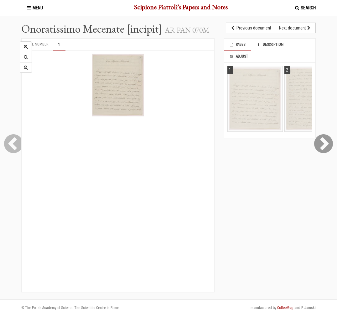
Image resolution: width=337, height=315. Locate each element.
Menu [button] (34, 7)
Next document (295, 27)
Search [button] (305, 7)
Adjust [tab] (238, 56)
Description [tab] (269, 44)
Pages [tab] (237, 44)
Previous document (250, 27)
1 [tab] (59, 44)
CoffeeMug (285, 308)
